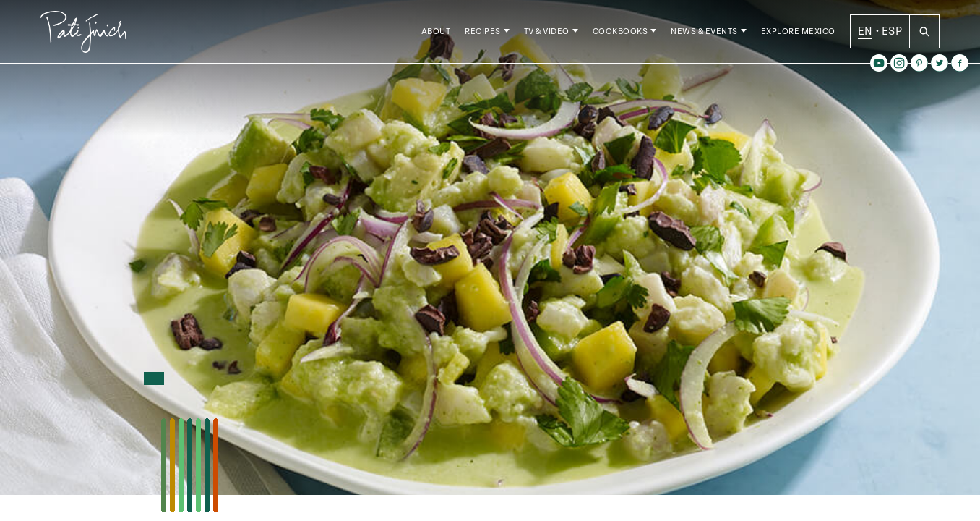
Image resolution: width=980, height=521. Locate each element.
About (436, 36)
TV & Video (546, 36)
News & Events (704, 36)
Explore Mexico (798, 36)
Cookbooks (620, 36)
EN (865, 35)
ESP (892, 35)
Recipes (483, 36)
